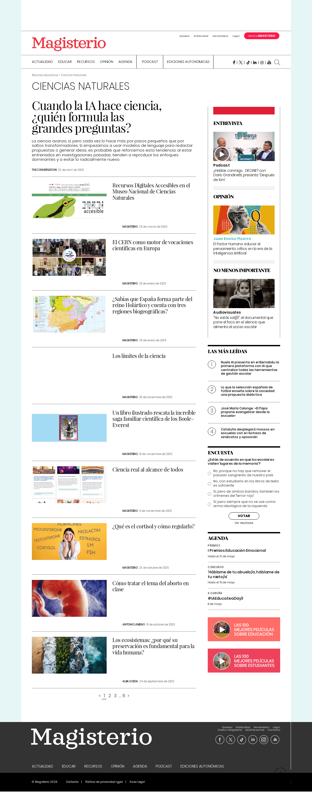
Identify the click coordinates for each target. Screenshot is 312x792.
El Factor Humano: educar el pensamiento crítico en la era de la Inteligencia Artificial (242, 249)
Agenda (125, 62)
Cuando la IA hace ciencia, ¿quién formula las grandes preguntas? (96, 116)
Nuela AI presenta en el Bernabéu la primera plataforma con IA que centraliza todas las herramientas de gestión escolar (250, 368)
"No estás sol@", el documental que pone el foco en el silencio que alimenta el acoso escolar (243, 322)
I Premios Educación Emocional (237, 551)
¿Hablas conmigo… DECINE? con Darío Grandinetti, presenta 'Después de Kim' (243, 175)
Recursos (86, 62)
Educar (65, 62)
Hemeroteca (220, 36)
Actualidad (42, 62)
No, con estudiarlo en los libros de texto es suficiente (246, 484)
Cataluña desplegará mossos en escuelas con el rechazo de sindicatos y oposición (248, 433)
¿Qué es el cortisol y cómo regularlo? (153, 526)
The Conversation (44, 170)
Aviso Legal (137, 782)
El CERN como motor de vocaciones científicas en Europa (152, 245)
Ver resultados (244, 523)
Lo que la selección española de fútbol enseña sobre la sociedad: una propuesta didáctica (248, 391)
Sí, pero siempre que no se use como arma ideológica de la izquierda (244, 504)
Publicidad (201, 36)
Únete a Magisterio (230, 727)
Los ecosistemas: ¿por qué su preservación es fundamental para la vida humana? (153, 646)
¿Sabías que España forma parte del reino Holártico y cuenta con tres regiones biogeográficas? (152, 305)
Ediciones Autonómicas (188, 62)
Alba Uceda (130, 682)
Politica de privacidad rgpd (104, 782)
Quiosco (185, 36)
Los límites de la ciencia (139, 356)
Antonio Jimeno (133, 625)
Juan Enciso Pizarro (232, 239)
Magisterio (130, 227)
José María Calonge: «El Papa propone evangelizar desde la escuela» (245, 412)
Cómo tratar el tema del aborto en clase (150, 586)
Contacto (274, 727)
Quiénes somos (254, 727)
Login (236, 36)
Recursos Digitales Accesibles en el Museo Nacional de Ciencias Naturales (151, 191)
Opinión (106, 62)
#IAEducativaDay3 (225, 598)
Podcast (150, 62)
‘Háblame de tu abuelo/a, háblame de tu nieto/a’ (243, 575)
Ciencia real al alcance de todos (147, 469)
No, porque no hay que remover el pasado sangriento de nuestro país (243, 473)
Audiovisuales (227, 312)
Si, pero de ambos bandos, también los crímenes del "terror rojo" (246, 494)
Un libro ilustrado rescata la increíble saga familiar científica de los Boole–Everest (154, 419)
